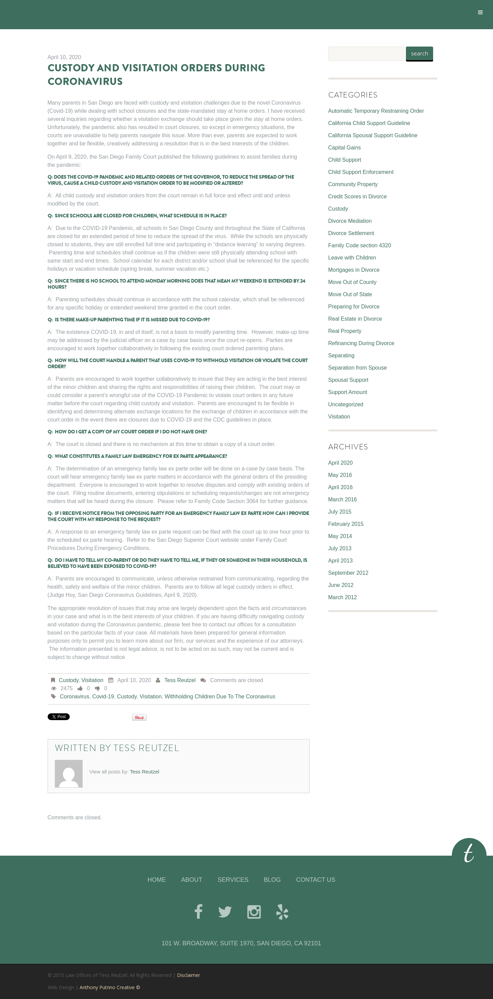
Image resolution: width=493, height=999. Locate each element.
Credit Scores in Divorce (357, 196)
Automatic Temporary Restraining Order (376, 111)
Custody (69, 680)
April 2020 (340, 463)
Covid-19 (103, 696)
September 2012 (348, 573)
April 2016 (340, 487)
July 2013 (340, 548)
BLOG (272, 879)
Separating (341, 355)
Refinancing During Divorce (361, 343)
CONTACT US (315, 879)
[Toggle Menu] (480, 12)
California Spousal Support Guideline (372, 135)
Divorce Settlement (351, 233)
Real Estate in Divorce (355, 319)
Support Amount (347, 392)
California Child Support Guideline (369, 123)
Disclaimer (188, 975)
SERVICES (232, 879)
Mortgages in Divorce (354, 270)
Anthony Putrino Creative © (110, 987)
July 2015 (340, 512)
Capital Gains (344, 147)
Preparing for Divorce (354, 306)
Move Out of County (352, 282)
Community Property (353, 184)
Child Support (344, 160)
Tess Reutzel (180, 680)
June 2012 (341, 585)
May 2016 (340, 475)
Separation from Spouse (357, 368)
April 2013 (340, 561)
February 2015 (346, 524)
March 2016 (342, 499)
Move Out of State (350, 294)
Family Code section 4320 (359, 245)
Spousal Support (348, 380)
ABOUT (191, 879)
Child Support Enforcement (361, 172)
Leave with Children (352, 258)
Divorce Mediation (350, 221)
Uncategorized (345, 404)
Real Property (345, 331)
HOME (156, 879)
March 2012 (342, 597)
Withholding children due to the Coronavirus (220, 696)
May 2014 (340, 536)
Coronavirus (74, 696)
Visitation (92, 680)
